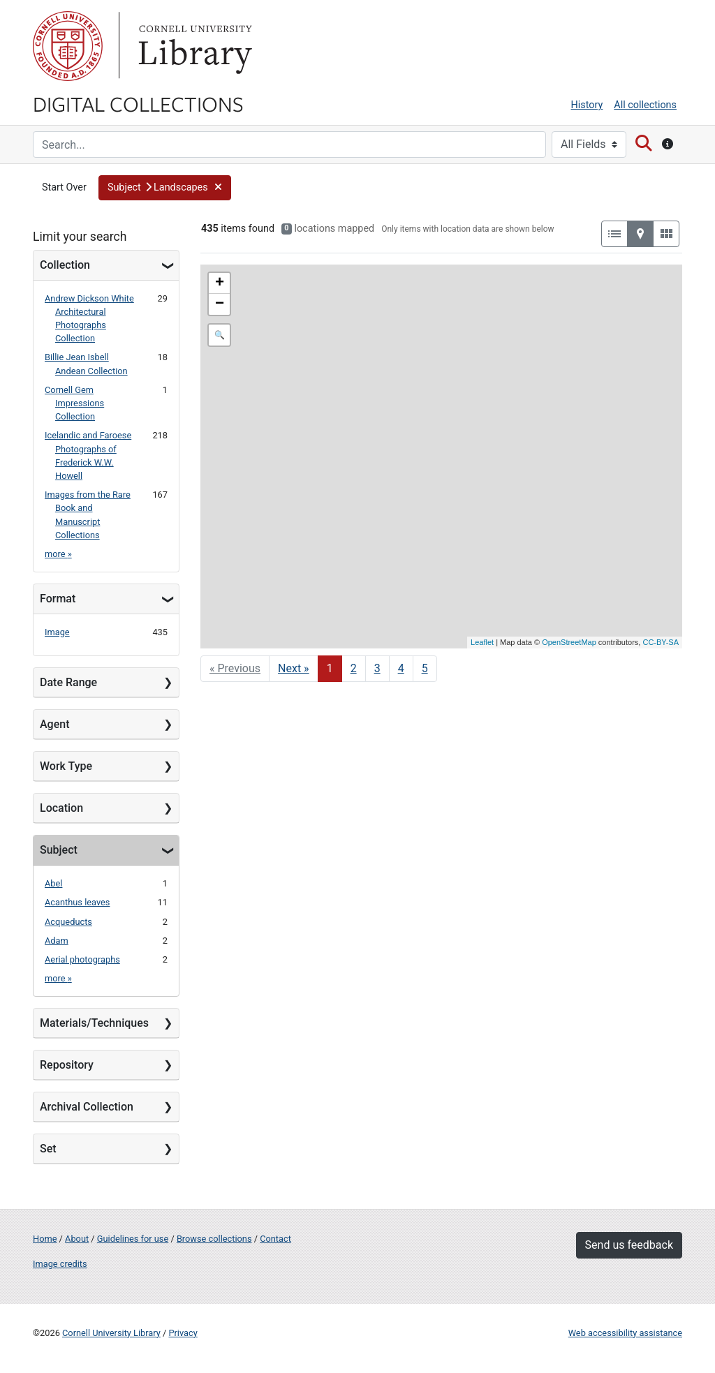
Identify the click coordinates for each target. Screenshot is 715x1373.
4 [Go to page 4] (401, 668)
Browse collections (214, 1238)
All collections (645, 105)
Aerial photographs (82, 959)
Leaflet (482, 642)
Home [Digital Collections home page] (45, 1238)
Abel (53, 883)
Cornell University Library (111, 1333)
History (587, 105)
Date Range (68, 682)
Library (193, 46)
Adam (56, 940)
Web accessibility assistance (625, 1333)
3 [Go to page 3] (377, 668)
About (77, 1238)
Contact (275, 1238)
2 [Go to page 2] (354, 668)
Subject (59, 849)
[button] (164, 187)
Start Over (64, 187)
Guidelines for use (132, 1238)
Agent (54, 724)
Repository (67, 1064)
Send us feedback (629, 1245)
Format (57, 598)
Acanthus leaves (77, 902)
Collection (65, 265)
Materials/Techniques (94, 1023)
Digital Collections (138, 103)
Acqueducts (68, 921)
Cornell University (68, 46)
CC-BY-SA (660, 642)
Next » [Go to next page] (293, 668)
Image (57, 632)
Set (48, 1148)
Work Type (66, 766)
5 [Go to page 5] (425, 668)
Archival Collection (86, 1106)
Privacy (182, 1333)
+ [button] (219, 283)
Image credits (60, 1264)
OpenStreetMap (569, 642)
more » (58, 554)
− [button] (219, 304)
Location (61, 808)
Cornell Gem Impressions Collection (74, 403)
